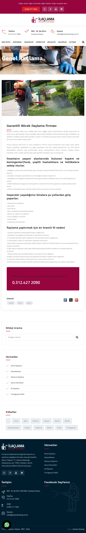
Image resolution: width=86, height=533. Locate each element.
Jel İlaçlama (15, 388)
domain (36, 421)
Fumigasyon (71, 427)
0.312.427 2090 (13, 498)
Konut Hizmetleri (17, 382)
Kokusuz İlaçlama (17, 377)
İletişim (72, 42)
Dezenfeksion (16, 371)
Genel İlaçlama (16, 365)
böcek (20, 303)
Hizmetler (40, 42)
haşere (11, 303)
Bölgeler (51, 42)
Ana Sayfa (6, 42)
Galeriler (62, 42)
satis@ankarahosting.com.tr (17, 514)
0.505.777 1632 (31, 9)
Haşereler (28, 42)
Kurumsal (17, 42)
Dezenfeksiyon (13, 427)
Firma (16, 421)
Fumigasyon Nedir (18, 394)
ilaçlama (38, 427)
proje (59, 427)
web (25, 421)
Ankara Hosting (78, 529)
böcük (29, 303)
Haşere (27, 427)
